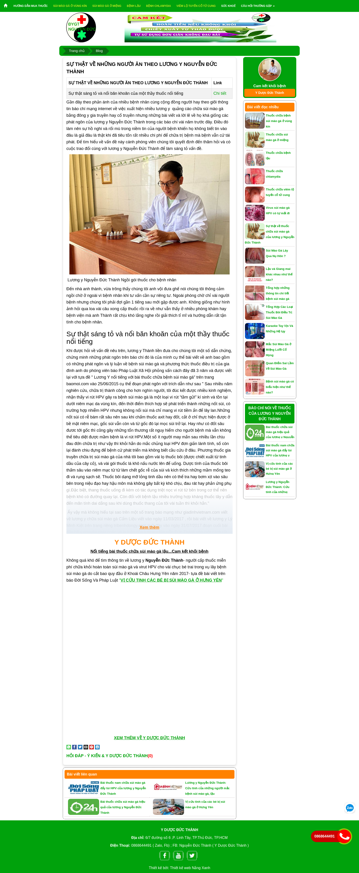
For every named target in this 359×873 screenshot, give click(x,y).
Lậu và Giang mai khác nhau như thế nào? (279, 274)
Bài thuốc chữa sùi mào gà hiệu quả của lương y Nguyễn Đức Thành (122, 807)
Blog (99, 51)
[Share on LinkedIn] (97, 747)
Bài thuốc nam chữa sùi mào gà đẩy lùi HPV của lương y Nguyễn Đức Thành (123, 788)
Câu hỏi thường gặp (258, 6)
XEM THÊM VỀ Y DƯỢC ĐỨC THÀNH (149, 738)
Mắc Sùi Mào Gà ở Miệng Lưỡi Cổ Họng (278, 349)
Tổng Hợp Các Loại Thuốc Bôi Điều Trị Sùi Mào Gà (279, 312)
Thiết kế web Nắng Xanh (190, 868)
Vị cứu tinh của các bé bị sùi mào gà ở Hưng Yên (279, 468)
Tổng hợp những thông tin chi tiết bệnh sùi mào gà (278, 293)
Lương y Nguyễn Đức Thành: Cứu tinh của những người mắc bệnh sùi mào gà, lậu (207, 788)
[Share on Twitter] (80, 747)
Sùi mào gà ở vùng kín (70, 6)
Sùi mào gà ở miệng (106, 6)
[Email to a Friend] (86, 747)
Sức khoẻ (228, 6)
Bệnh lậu (134, 6)
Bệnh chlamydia (158, 6)
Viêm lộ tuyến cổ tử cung (196, 6)
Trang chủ (76, 51)
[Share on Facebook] (74, 747)
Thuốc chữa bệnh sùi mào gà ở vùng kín (279, 121)
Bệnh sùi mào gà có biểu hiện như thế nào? (280, 387)
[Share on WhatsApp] (68, 747)
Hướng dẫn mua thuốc (31, 6)
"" (171, 580)
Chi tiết (219, 93)
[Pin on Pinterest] (91, 747)
